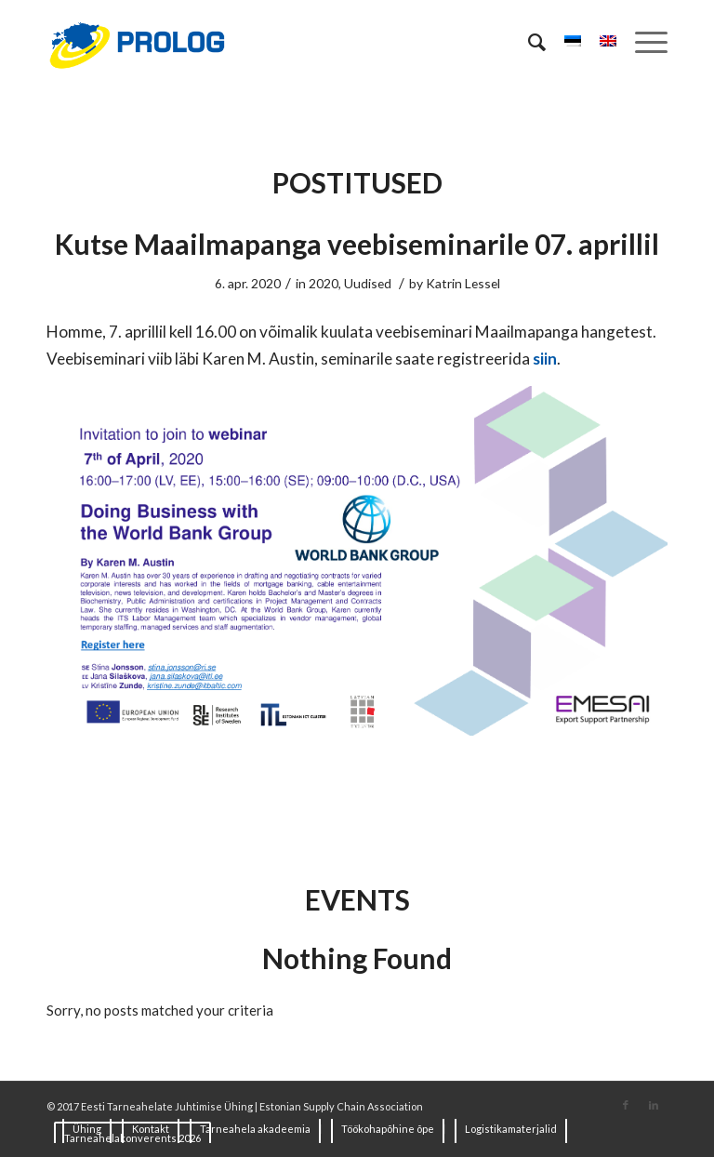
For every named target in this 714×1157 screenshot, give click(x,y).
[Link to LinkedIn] (654, 1105)
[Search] (527, 42)
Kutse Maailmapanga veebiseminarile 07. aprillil (357, 243)
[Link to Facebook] (626, 1105)
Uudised (367, 283)
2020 (323, 283)
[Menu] (642, 42)
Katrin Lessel (463, 283)
